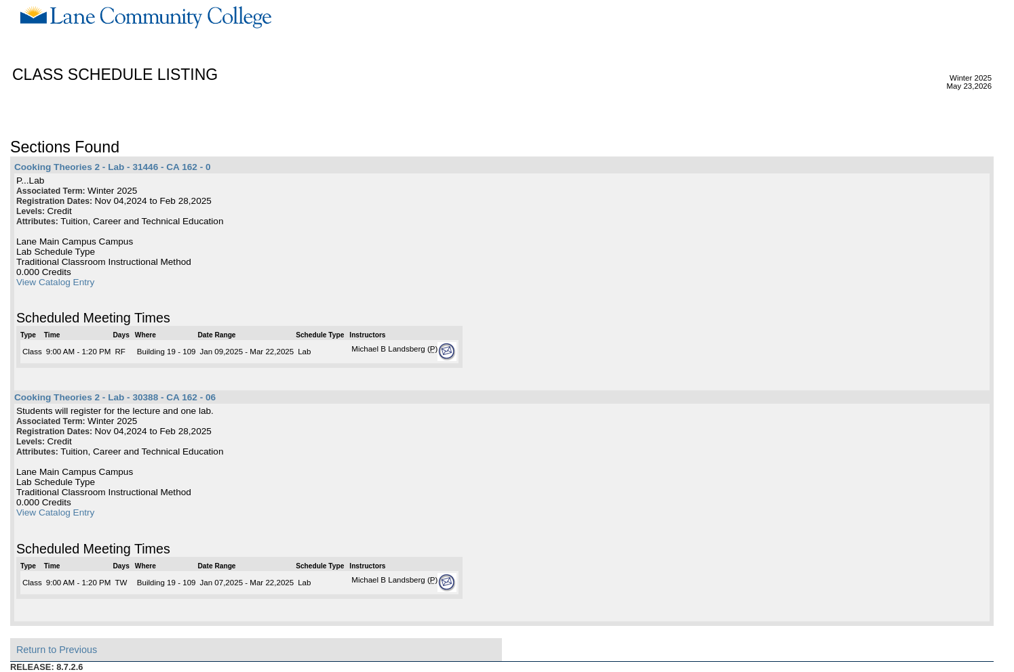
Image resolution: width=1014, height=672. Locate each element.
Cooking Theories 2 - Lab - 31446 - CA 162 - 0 (112, 167)
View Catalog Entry (55, 282)
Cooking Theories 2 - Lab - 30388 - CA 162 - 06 (115, 397)
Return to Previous (56, 649)
